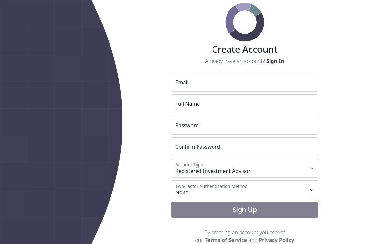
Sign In (275, 61)
